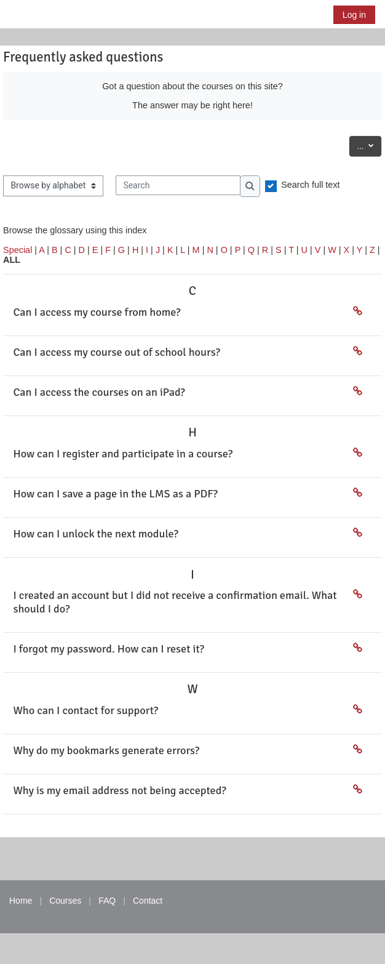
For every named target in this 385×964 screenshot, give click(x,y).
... (369, 145)
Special (17, 250)
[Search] (178, 185)
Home (20, 901)
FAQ (107, 901)
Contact (147, 901)
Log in (354, 15)
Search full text (310, 185)
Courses (65, 901)
